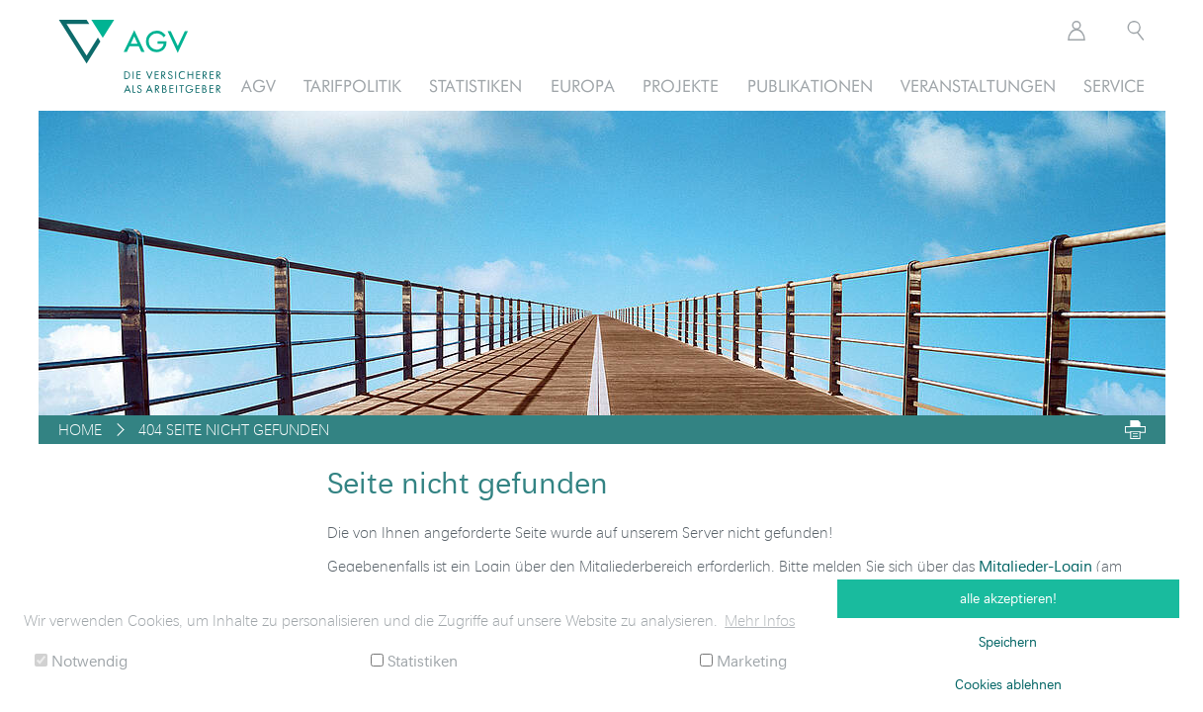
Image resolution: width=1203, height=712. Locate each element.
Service (1114, 85)
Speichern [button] (1008, 641)
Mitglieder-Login (1035, 565)
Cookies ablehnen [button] (1008, 683)
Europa (583, 85)
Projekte (681, 85)
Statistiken (475, 85)
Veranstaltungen (978, 85)
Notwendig (81, 660)
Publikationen (810, 85)
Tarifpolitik (352, 85)
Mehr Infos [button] (760, 620)
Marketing (743, 660)
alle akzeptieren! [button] (1008, 597)
